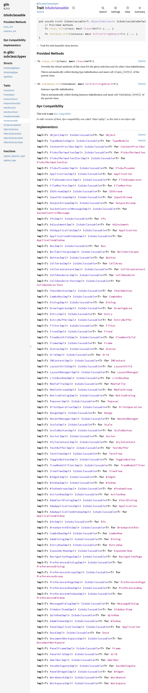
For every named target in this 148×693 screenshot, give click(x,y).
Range (108, 413)
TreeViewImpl (60, 471)
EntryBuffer (123, 320)
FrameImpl (57, 343)
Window (111, 482)
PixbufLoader (125, 168)
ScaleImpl (57, 424)
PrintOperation (130, 407)
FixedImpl (57, 331)
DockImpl (56, 632)
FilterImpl (58, 325)
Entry (108, 314)
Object (111, 135)
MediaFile (118, 384)
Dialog (111, 302)
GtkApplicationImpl (64, 230)
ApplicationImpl (62, 174)
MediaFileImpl (60, 384)
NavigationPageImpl (64, 556)
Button (111, 257)
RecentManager (128, 418)
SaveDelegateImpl (63, 665)
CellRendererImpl (63, 275)
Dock (106, 632)
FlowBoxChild (125, 337)
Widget (111, 477)
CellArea (115, 263)
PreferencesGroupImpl (66, 572)
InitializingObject (106, 33)
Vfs (103, 218)
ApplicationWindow (51, 240)
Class (87, 28)
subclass (46, 3)
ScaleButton (123, 430)
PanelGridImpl (60, 654)
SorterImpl (58, 436)
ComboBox (115, 296)
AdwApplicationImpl (64, 506)
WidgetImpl (58, 477)
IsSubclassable (81, 135)
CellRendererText (50, 285)
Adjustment (120, 224)
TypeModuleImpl (61, 140)
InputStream (123, 197)
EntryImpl (57, 314)
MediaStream (123, 389)
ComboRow (115, 533)
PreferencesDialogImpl (67, 562)
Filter (111, 325)
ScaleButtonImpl (62, 430)
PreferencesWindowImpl (67, 593)
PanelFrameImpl (61, 648)
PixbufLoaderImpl (63, 168)
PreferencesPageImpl (65, 582)
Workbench (118, 677)
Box (103, 246)
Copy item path (73, 7)
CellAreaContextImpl (65, 269)
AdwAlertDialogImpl (64, 500)
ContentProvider (133, 146)
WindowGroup (123, 488)
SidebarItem (123, 609)
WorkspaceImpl (60, 683)
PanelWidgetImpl (62, 671)
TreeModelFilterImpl (65, 465)
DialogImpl (58, 302)
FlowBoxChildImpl (63, 337)
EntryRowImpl (60, 545)
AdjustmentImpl (61, 224)
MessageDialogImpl (64, 603)
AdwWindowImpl (60, 621)
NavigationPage (130, 556)
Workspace (118, 683)
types (56, 3)
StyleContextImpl (63, 442)
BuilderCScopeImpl (64, 251)
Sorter (111, 436)
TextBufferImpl (61, 448)
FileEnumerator (130, 179)
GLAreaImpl (58, 349)
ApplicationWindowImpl (67, 236)
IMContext (118, 360)
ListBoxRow (120, 378)
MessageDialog (128, 603)
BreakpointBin (128, 527)
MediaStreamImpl (62, 389)
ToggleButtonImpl (63, 459)
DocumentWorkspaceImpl (67, 638)
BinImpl (55, 521)
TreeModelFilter (133, 465)
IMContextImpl (60, 360)
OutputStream (125, 203)
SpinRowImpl (59, 615)
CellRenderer (125, 275)
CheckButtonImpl (62, 290)
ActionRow (118, 494)
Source (40, 11)
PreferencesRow (130, 588)
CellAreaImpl (60, 263)
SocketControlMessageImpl (69, 209)
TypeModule (120, 140)
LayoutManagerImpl (64, 372)
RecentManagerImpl (64, 418)
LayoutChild (123, 366)
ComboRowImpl (60, 533)
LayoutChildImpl (62, 366)
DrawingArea (123, 308)
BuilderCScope (128, 251)
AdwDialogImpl (60, 539)
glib (39, 3)
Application (123, 174)
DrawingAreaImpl (62, 308)
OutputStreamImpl (63, 203)
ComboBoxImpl (60, 296)
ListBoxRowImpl (61, 378)
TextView (115, 453)
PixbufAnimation (133, 152)
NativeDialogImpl (63, 395)
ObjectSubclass (101, 21)
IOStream (115, 191)
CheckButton (123, 290)
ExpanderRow (123, 550)
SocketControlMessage (53, 213)
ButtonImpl (58, 257)
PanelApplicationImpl (66, 627)
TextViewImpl (60, 453)
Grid (106, 354)
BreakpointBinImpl (64, 527)
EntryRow (115, 545)
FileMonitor (123, 185)
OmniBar (113, 660)
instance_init (59, 33)
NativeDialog (125, 395)
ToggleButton (125, 459)
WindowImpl (58, 482)
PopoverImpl (59, 401)
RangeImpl (57, 413)
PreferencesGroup (50, 576)
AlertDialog (128, 500)
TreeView (115, 471)
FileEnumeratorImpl (64, 179)
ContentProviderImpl (65, 146)
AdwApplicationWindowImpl (69, 512)
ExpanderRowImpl (62, 550)
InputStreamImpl (62, 197)
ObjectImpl (58, 135)
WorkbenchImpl (60, 677)
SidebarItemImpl (62, 609)
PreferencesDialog (51, 566)
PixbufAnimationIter (52, 162)
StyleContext (125, 442)
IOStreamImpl (60, 191)
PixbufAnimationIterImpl (69, 158)
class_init (56, 28)
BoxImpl (55, 246)
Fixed (108, 331)
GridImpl (56, 354)
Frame (108, 343)
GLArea (111, 349)
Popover (113, 401)
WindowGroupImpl (62, 488)
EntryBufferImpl (62, 320)
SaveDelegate (125, 665)
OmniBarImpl (59, 660)
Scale (108, 424)
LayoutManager (128, 372)
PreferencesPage (133, 582)
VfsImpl (55, 218)
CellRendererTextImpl (66, 281)
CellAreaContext (133, 269)
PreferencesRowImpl (64, 588)
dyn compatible (62, 113)
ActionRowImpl (60, 494)
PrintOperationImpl (64, 407)
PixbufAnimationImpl (65, 152)
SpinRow (113, 615)
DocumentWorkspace (51, 642)
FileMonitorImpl (62, 185)
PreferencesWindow (51, 597)
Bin (103, 521)
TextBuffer (120, 448)
